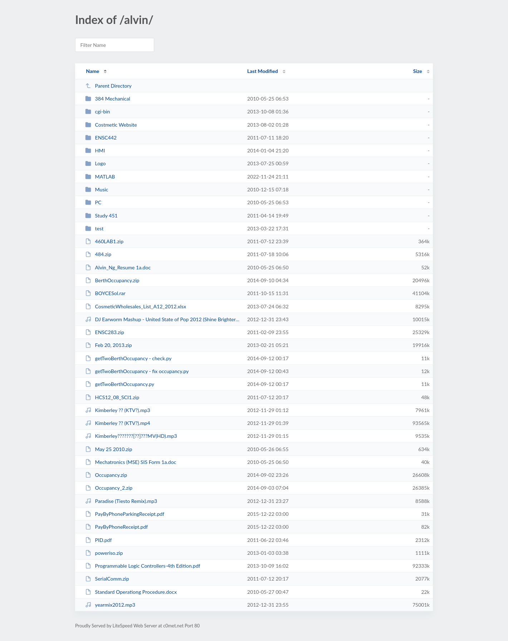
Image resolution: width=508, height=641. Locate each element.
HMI (95, 150)
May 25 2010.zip (108, 449)
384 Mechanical (107, 99)
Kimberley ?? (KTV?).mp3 (117, 410)
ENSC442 (101, 137)
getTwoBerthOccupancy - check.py (128, 358)
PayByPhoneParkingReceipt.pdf (124, 514)
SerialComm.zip (107, 579)
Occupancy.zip (106, 475)
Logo (95, 163)
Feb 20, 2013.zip (108, 345)
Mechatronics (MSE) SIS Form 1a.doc (130, 462)
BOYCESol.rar (105, 293)
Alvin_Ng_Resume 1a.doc (118, 267)
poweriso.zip (104, 553)
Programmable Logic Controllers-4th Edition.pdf (142, 566)
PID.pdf (98, 540)
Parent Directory (108, 86)
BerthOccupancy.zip (112, 280)
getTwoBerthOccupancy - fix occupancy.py (137, 371)
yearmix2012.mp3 (110, 605)
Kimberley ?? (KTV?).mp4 (117, 423)
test (94, 228)
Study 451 (101, 215)
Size (417, 71)
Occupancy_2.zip (108, 488)
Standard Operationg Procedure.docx (131, 592)
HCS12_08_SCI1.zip (112, 397)
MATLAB (100, 176)
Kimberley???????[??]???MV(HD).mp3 (131, 436)
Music (96, 189)
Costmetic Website (111, 125)
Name (92, 71)
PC (93, 202)
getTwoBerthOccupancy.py (119, 384)
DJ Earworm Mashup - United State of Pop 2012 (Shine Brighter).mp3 (163, 319)
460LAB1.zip (104, 241)
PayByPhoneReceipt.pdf (116, 527)
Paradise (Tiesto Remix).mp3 (121, 501)
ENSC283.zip (104, 332)
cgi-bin (97, 111)
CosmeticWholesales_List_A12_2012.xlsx (135, 306)
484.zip (98, 254)
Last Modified (262, 71)
